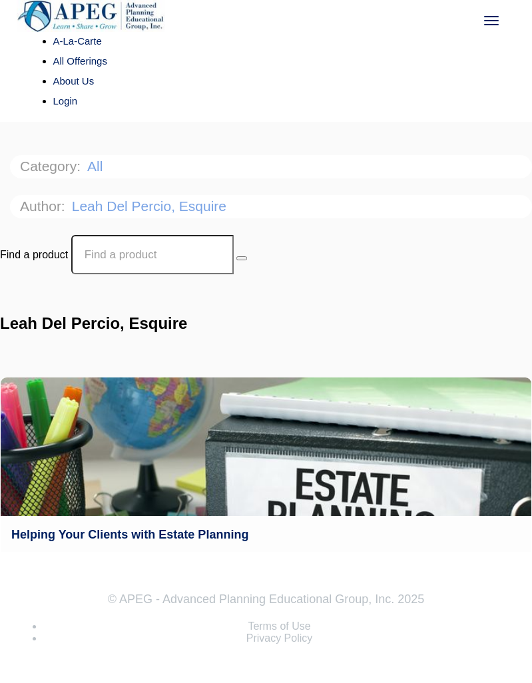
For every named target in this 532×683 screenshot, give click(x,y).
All (97, 166)
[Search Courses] (241, 258)
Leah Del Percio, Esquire (151, 206)
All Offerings (80, 61)
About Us (74, 81)
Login (65, 101)
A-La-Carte (77, 41)
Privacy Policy (279, 638)
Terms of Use (279, 626)
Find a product (34, 254)
